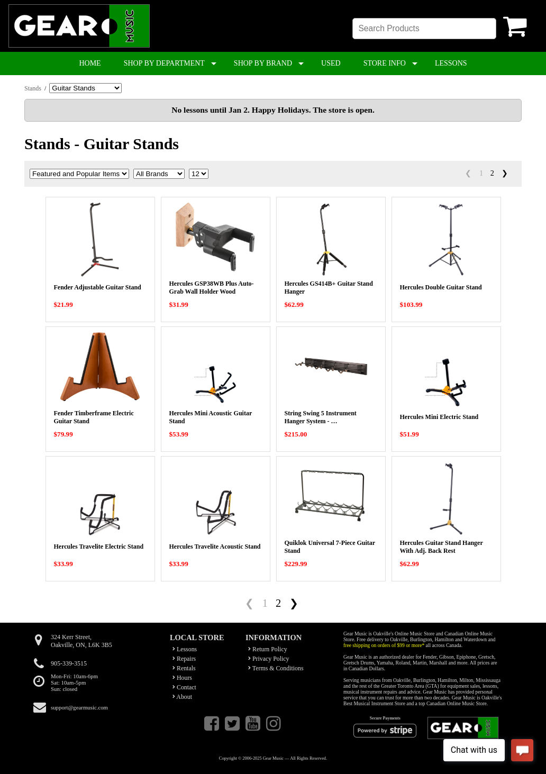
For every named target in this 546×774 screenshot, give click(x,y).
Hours (182, 677)
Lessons (184, 649)
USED (331, 63)
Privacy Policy (268, 658)
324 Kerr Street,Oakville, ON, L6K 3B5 (81, 641)
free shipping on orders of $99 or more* (383, 645)
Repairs (184, 658)
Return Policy (267, 649)
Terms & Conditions (276, 668)
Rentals (184, 668)
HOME (90, 63)
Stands (32, 88)
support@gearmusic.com (79, 707)
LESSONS (451, 63)
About (182, 696)
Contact (184, 687)
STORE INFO (384, 63)
